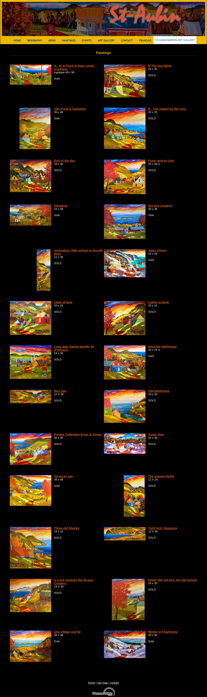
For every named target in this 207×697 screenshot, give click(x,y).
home (91, 682)
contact (114, 682)
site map (102, 682)
